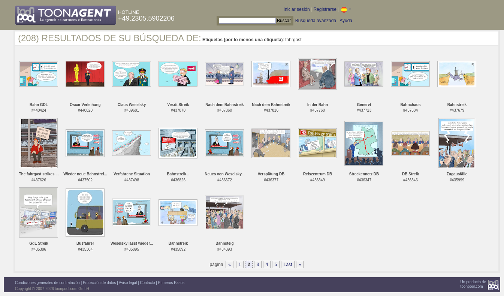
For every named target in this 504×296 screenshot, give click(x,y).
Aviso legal (128, 283)
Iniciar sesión (297, 9)
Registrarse (324, 9)
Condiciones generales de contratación (47, 283)
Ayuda (345, 20)
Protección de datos (99, 283)
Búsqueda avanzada (315, 20)
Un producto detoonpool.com (473, 284)
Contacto (147, 283)
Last (288, 264)
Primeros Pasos (171, 283)
